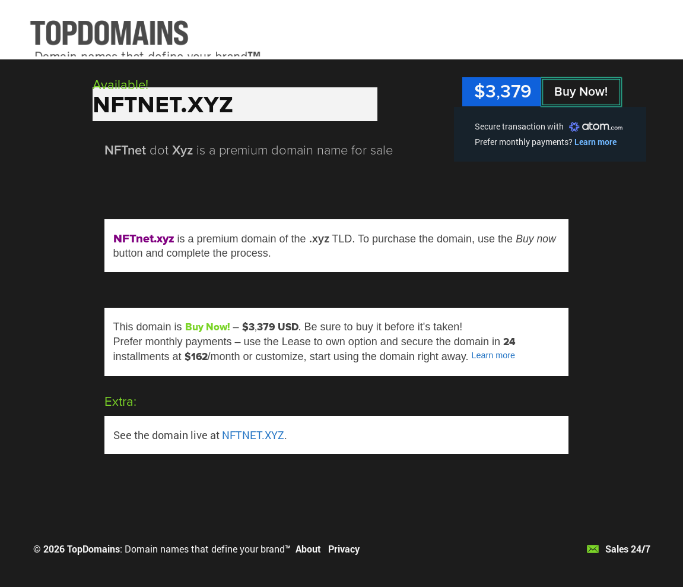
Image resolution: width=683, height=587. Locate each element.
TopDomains (93, 548)
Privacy (344, 548)
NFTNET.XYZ (253, 435)
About (308, 548)
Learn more (595, 141)
